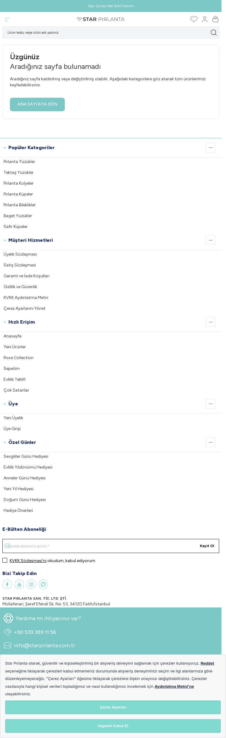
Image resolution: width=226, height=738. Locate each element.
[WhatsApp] (43, 584)
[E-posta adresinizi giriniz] (111, 546)
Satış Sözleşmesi (20, 265)
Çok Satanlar (16, 390)
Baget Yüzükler (18, 215)
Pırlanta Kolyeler (19, 183)
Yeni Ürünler (15, 346)
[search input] (110, 32)
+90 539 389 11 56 (30, 632)
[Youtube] (19, 584)
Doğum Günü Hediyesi (25, 499)
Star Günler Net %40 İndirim (111, 6)
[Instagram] (31, 584)
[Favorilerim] (193, 19)
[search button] (213, 32)
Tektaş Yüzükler (19, 172)
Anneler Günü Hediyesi (25, 478)
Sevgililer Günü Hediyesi (26, 456)
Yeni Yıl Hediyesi (19, 488)
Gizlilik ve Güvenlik (20, 286)
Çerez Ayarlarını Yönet (25, 308)
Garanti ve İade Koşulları (27, 275)
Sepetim (12, 368)
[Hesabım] (204, 19)
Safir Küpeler (16, 226)
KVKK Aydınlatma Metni (26, 297)
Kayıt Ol (207, 546)
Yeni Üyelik (13, 417)
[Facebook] (7, 584)
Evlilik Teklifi (15, 379)
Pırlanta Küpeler (18, 194)
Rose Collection (19, 357)
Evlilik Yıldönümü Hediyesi (28, 467)
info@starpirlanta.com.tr (39, 645)
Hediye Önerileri (18, 510)
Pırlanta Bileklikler (20, 205)
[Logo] (101, 19)
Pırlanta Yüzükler (19, 161)
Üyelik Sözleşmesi (20, 254)
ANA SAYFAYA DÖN (37, 104)
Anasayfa (13, 336)
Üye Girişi (12, 428)
